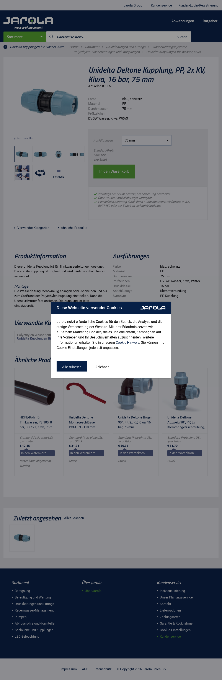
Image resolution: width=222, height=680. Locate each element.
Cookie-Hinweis (127, 342)
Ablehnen (102, 366)
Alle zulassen (72, 366)
